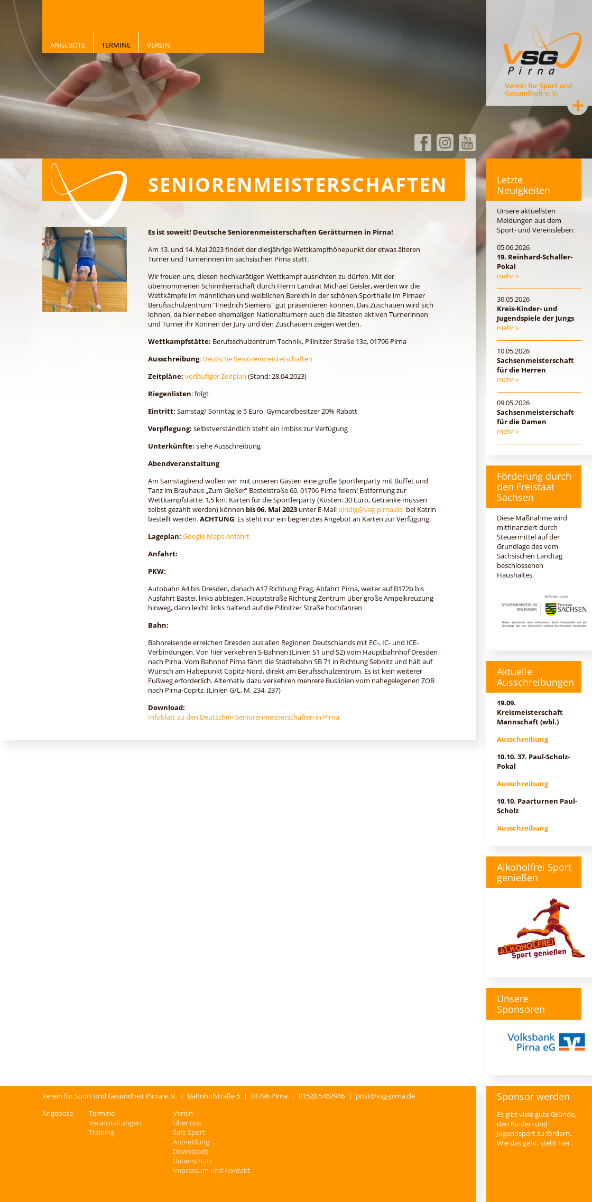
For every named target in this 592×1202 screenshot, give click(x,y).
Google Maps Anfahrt (216, 536)
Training (101, 1132)
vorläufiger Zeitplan (215, 376)
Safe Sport (189, 1132)
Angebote (67, 45)
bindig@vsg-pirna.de (370, 509)
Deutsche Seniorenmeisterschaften (257, 359)
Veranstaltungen (115, 1123)
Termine (116, 45)
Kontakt (578, 105)
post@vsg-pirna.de (385, 1096)
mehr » (508, 276)
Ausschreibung (522, 739)
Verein (158, 45)
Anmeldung (191, 1142)
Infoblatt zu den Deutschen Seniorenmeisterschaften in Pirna (243, 717)
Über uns (187, 1123)
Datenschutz (192, 1161)
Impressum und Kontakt (211, 1170)
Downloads (190, 1151)
